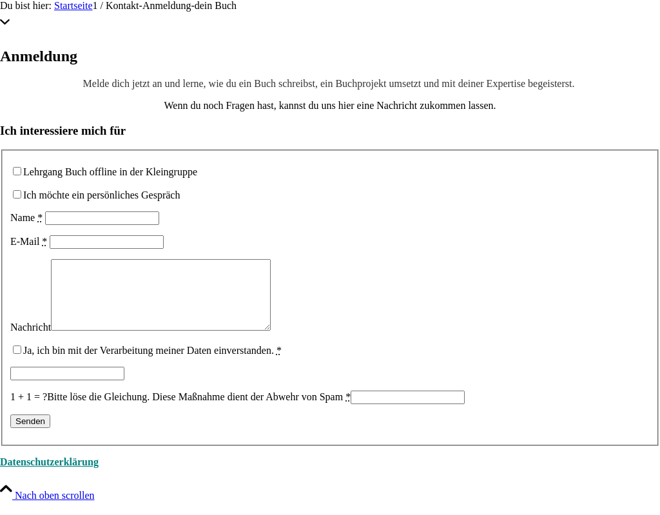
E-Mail (28, 241)
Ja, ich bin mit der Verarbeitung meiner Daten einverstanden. (152, 363)
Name (26, 217)
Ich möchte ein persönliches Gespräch (101, 194)
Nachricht (30, 340)
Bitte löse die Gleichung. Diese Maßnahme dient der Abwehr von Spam (199, 410)
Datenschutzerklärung (49, 475)
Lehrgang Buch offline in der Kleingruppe (110, 171)
